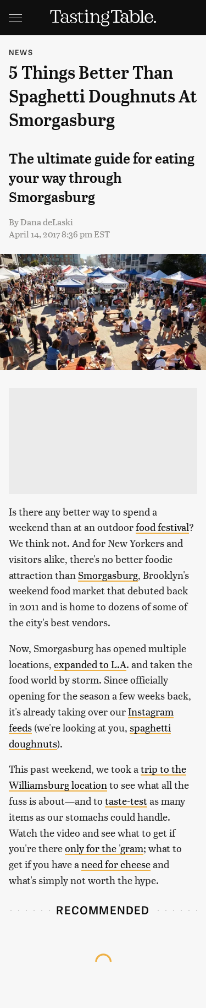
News (21, 52)
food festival (162, 527)
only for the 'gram (104, 848)
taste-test (126, 801)
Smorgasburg (108, 575)
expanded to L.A (90, 664)
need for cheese (116, 864)
